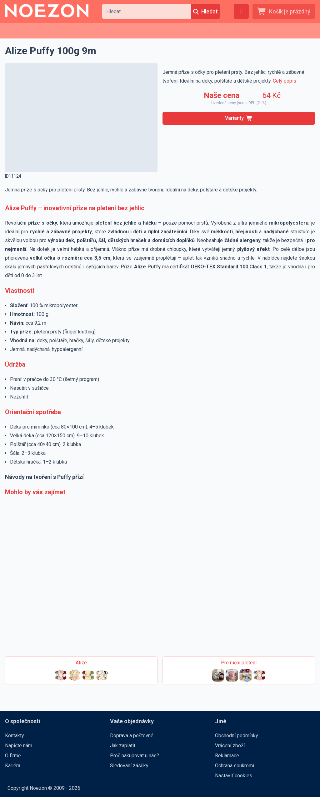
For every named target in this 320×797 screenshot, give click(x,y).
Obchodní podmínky (236, 736)
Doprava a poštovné (131, 736)
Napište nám (18, 746)
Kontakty (14, 736)
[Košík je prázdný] (283, 11)
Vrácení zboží (230, 746)
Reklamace (227, 756)
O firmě (13, 756)
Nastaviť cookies (233, 776)
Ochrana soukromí (234, 766)
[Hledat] (205, 11)
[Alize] (81, 670)
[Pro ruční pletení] (238, 670)
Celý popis (284, 81)
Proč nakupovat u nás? (134, 756)
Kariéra (12, 766)
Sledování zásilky (129, 766)
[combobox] (146, 11)
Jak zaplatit (122, 746)
